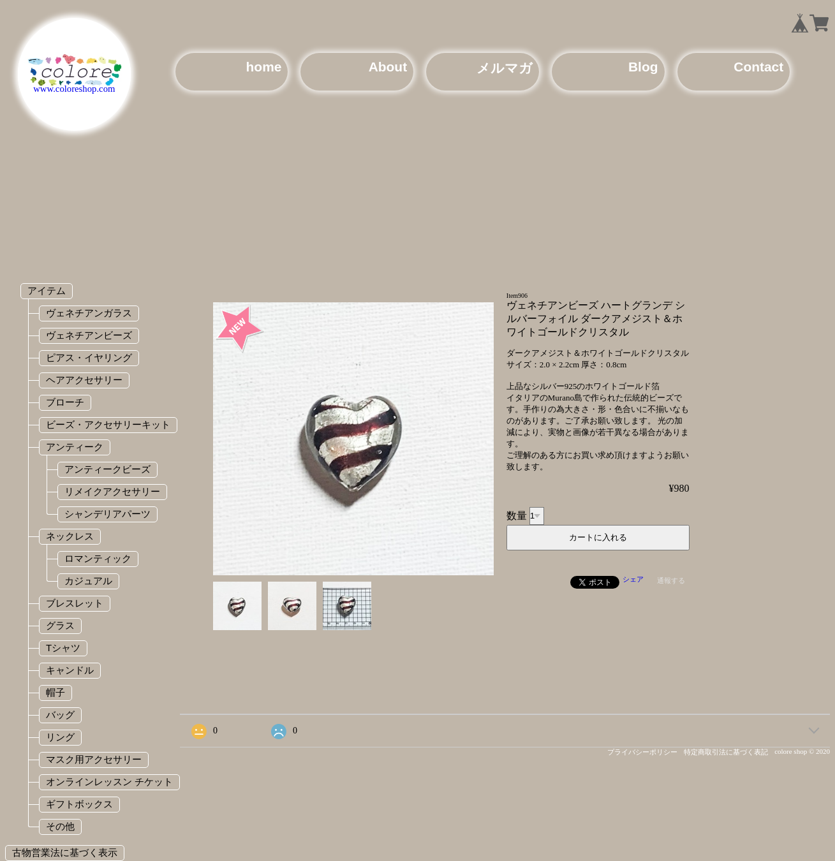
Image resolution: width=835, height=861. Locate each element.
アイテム (46, 290)
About (388, 66)
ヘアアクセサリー (84, 379)
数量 (516, 515)
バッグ (60, 714)
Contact (758, 66)
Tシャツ (63, 647)
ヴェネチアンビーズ (89, 335)
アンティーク (74, 446)
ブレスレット (74, 603)
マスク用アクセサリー (94, 759)
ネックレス (70, 536)
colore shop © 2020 (802, 751)
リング (60, 737)
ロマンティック (97, 558)
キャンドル (70, 670)
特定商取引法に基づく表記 (726, 752)
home (264, 66)
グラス (60, 625)
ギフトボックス (79, 803)
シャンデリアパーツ (107, 513)
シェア (633, 579)
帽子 (55, 692)
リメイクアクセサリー (112, 491)
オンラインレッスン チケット (109, 781)
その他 (60, 826)
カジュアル (88, 580)
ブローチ (65, 402)
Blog (643, 66)
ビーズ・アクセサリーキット (108, 424)
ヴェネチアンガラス (89, 312)
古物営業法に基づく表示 (64, 852)
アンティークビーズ (107, 469)
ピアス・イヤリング (89, 357)
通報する (671, 580)
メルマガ (505, 68)
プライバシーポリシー (642, 752)
